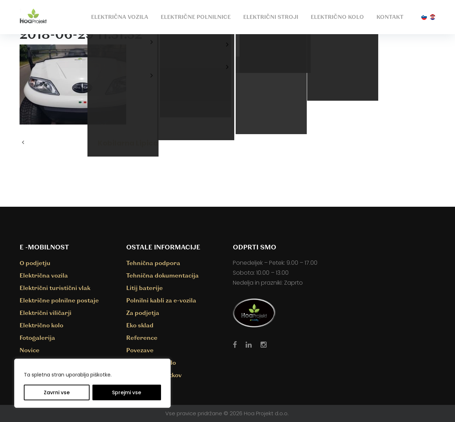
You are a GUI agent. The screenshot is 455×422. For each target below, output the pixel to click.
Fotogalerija (37, 337)
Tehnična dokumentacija (162, 275)
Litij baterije (144, 287)
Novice (29, 350)
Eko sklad (140, 325)
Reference (141, 337)
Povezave (140, 350)
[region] (92, 383)
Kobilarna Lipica (128, 143)
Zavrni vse (57, 392)
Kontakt (389, 17)
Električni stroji (270, 17)
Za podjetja (142, 312)
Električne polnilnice (196, 17)
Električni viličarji (45, 312)
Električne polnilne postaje (59, 300)
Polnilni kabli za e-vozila (161, 300)
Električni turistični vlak (55, 287)
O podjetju (35, 262)
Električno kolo (337, 17)
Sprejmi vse (126, 392)
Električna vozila (119, 17)
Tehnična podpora (153, 262)
